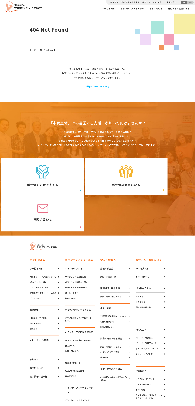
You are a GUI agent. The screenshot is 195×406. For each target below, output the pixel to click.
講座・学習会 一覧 (108, 244)
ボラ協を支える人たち (39, 254)
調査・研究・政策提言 (111, 305)
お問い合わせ (36, 335)
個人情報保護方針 (38, 343)
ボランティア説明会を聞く (76, 249)
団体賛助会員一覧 (143, 274)
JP (184, 2)
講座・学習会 (106, 235)
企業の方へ (171, 2)
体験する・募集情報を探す (76, 254)
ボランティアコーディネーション (79, 357)
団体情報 (34, 276)
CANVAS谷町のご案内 (74, 338)
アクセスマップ (103, 385)
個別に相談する (71, 265)
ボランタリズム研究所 (109, 319)
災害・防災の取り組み (111, 336)
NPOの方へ (158, 2)
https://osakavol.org (97, 86)
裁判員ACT (105, 324)
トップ (33, 50)
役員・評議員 (35, 290)
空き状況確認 (71, 343)
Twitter (155, 381)
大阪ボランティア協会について (43, 244)
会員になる (140, 269)
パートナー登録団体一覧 (146, 310)
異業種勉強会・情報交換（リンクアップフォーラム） (149, 363)
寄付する (139, 263)
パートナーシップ (143, 351)
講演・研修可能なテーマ (110, 263)
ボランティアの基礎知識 (75, 244)
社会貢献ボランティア (145, 346)
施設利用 (146, 2)
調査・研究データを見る (110, 314)
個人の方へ (70, 313)
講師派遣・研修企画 (130, 2)
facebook (156, 387)
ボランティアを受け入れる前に (78, 307)
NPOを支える (142, 235)
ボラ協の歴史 (35, 265)
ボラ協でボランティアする (78, 276)
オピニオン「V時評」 (40, 307)
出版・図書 (105, 275)
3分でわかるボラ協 (38, 249)
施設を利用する (72, 329)
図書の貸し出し (107, 294)
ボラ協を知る (108, 8)
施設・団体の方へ (72, 318)
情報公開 (33, 296)
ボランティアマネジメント (147, 315)
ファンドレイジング (144, 321)
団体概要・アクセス (38, 285)
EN (190, 2)
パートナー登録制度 (144, 305)
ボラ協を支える (143, 255)
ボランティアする (73, 235)
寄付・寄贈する (142, 244)
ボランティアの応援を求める (79, 299)
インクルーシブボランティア (77, 367)
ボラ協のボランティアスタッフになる (78, 286)
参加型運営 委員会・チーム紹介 (43, 260)
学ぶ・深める (156, 8)
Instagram (155, 394)
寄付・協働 (140, 357)
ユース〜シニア (71, 260)
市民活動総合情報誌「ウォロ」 (113, 283)
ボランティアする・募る (132, 8)
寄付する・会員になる (179, 8)
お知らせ (34, 326)
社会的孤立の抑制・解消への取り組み (113, 345)
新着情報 (114, 2)
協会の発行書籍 (107, 289)
